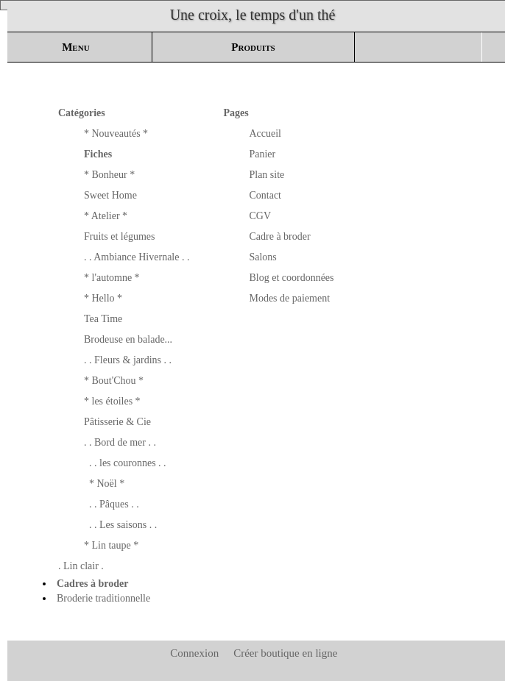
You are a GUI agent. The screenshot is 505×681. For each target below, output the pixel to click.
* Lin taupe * (111, 545)
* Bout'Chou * (114, 380)
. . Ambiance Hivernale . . (136, 257)
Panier (262, 154)
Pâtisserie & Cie (117, 421)
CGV (260, 215)
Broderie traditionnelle (103, 598)
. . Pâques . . (114, 504)
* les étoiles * (112, 401)
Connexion (193, 653)
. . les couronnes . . (127, 462)
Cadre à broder (279, 236)
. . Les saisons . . (123, 524)
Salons (262, 257)
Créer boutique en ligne (285, 653)
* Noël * (106, 483)
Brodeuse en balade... (128, 339)
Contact (265, 195)
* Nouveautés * (116, 133)
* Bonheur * (109, 174)
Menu (75, 47)
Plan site (266, 174)
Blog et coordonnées (291, 277)
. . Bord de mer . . (120, 442)
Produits (253, 47)
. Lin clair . (81, 565)
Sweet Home (110, 195)
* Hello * (103, 298)
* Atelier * (105, 215)
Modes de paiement (289, 298)
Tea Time (103, 318)
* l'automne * (112, 277)
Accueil (265, 133)
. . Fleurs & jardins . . (128, 360)
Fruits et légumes (119, 236)
